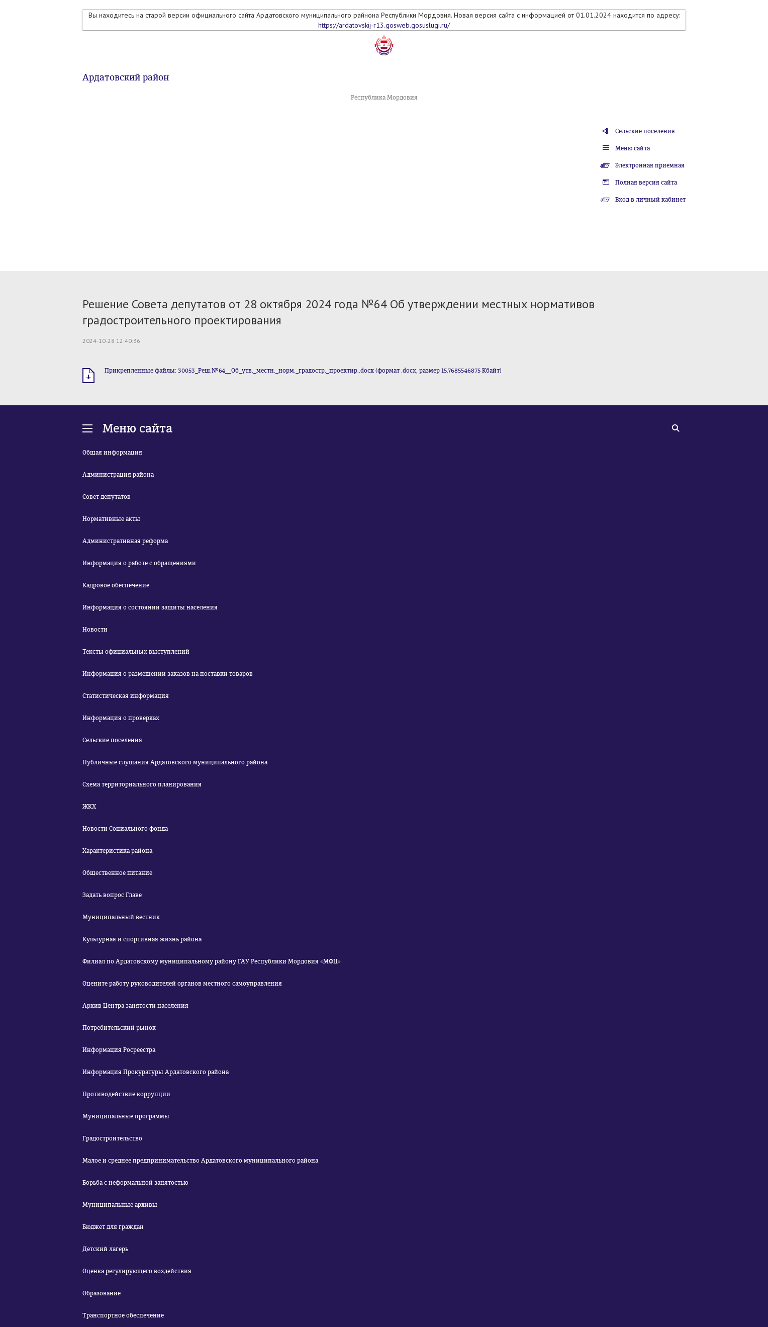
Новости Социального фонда (125, 828)
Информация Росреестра (118, 1049)
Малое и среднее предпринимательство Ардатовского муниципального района (200, 1160)
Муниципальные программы (125, 1116)
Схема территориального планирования (142, 784)
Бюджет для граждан (113, 1226)
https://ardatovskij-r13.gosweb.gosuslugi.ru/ (384, 25)
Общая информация (112, 452)
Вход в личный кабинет (650, 199)
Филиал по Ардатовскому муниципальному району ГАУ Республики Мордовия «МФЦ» (211, 961)
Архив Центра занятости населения (135, 1005)
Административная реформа (125, 541)
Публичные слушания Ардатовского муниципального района (174, 762)
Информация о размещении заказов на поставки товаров (167, 673)
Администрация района (118, 474)
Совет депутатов (106, 496)
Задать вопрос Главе (112, 895)
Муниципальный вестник (121, 917)
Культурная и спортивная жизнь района (142, 939)
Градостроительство (112, 1138)
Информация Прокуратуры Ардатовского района (155, 1072)
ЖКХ (89, 806)
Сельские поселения (645, 131)
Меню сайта (632, 148)
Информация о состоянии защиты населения (150, 607)
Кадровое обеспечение (115, 585)
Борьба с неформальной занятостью (135, 1182)
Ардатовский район (125, 77)
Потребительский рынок (119, 1027)
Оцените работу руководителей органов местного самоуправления (182, 983)
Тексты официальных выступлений (135, 651)
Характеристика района (117, 850)
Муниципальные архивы (119, 1204)
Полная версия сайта (646, 182)
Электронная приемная (650, 165)
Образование (101, 1293)
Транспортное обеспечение (123, 1315)
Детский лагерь (105, 1249)
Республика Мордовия (384, 97)
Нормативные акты (111, 518)
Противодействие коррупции (126, 1094)
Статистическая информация (125, 695)
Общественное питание (117, 872)
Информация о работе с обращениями (139, 563)
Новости (95, 629)
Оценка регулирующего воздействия (136, 1271)
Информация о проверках (120, 718)
